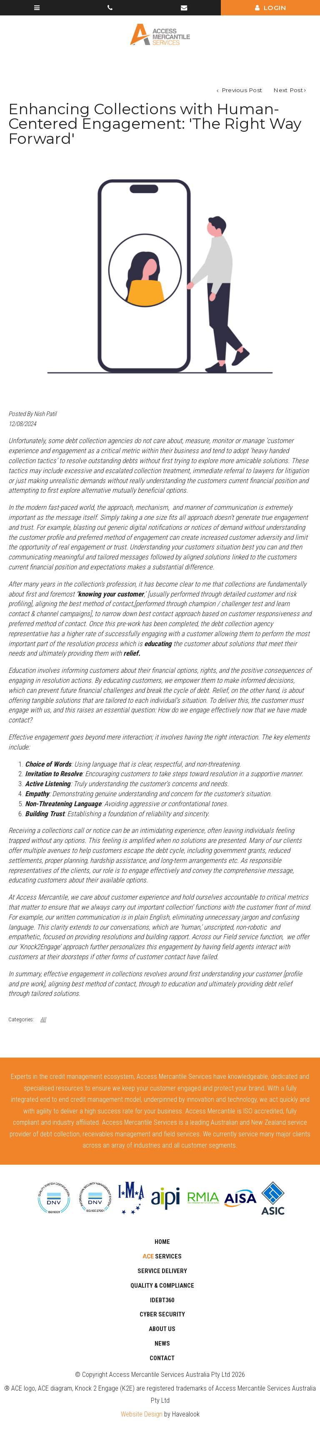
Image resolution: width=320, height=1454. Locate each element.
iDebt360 (162, 1300)
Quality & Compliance (162, 1285)
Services (168, 1256)
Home (162, 1242)
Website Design (141, 1414)
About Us (162, 1329)
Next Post (287, 90)
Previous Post (241, 90)
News (162, 1343)
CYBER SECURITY (162, 1314)
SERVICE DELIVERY (162, 1271)
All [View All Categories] (43, 1019)
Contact (162, 1358)
